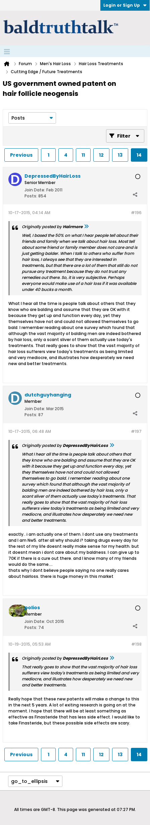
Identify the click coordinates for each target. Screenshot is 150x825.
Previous (21, 155)
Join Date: (34, 190)
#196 (136, 212)
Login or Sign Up (125, 5)
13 (120, 155)
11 (83, 155)
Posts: (30, 196)
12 (101, 155)
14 (139, 155)
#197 (136, 431)
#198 (136, 644)
